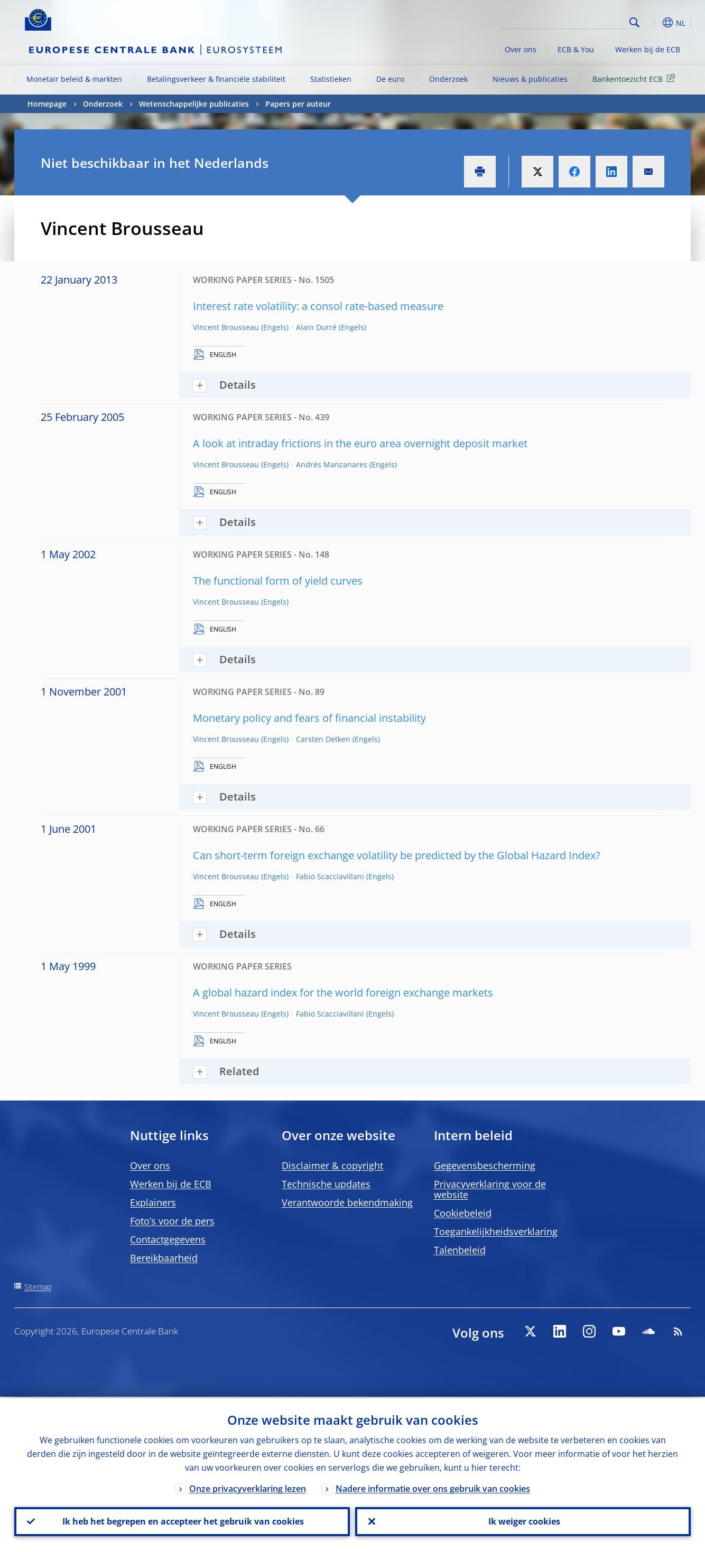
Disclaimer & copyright (332, 1165)
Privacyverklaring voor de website (490, 1189)
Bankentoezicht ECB (635, 78)
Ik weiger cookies (523, 1521)
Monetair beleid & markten (74, 79)
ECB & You (576, 49)
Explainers (153, 1202)
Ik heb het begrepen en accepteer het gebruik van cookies (182, 1521)
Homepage (47, 104)
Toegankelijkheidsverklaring (496, 1231)
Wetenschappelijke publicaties (194, 104)
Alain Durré (316, 327)
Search (634, 22)
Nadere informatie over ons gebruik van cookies (433, 1487)
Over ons (520, 49)
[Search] (573, 21)
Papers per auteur (298, 104)
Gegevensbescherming (484, 1165)
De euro (390, 79)
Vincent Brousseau (226, 327)
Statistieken (330, 79)
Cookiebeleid (462, 1213)
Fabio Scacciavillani (330, 876)
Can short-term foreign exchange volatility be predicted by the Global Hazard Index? (396, 855)
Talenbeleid (460, 1250)
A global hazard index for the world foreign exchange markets (343, 992)
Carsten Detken (323, 739)
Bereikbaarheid (164, 1258)
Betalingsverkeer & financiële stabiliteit (216, 79)
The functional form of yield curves (278, 580)
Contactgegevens (168, 1239)
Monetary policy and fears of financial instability (309, 718)
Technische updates (326, 1184)
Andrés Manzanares (331, 464)
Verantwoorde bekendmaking (347, 1202)
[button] (654, 23)
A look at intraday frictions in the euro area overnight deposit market (360, 443)
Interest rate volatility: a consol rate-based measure (318, 306)
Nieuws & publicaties (530, 79)
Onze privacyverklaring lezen (247, 1487)
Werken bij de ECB (647, 49)
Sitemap (37, 1287)
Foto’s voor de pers (172, 1221)
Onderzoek (448, 79)
